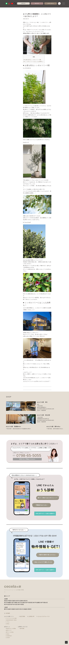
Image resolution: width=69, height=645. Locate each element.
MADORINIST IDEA (11, 620)
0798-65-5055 (28, 455)
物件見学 (37, 3)
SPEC (7, 623)
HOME (8, 613)
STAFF (8, 637)
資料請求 (23, 3)
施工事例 (22, 616)
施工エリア (9, 630)
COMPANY (9, 635)
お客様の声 (31, 616)
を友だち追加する (45, 513)
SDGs (7, 634)
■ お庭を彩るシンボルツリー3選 (32, 59)
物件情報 (22, 628)
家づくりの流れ (10, 632)
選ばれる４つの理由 (11, 628)
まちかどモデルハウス (44, 616)
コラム (8, 621)
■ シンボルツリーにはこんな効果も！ (34, 61)
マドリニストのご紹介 (11, 618)
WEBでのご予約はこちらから (27, 459)
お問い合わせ (50, 3)
